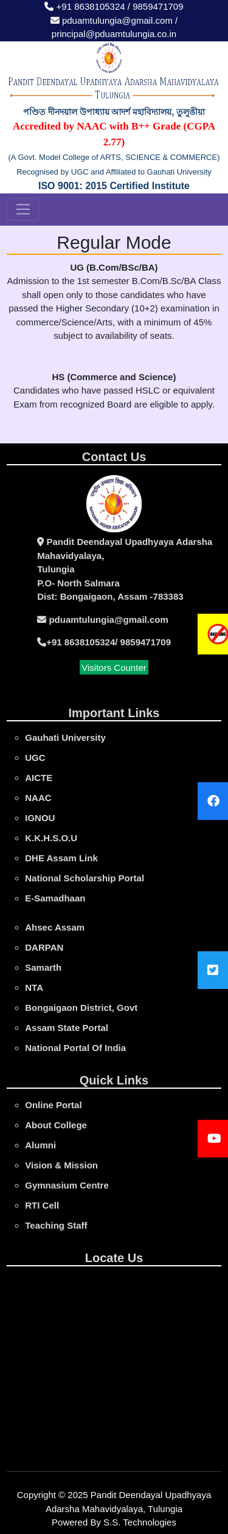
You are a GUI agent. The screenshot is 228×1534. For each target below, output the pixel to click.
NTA (34, 987)
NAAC (38, 798)
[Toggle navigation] (23, 209)
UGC (35, 757)
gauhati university (65, 737)
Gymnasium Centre (67, 1185)
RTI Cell (42, 1205)
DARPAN (44, 947)
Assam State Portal (66, 1027)
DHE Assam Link (61, 858)
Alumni (40, 1145)
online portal (53, 1105)
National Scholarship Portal (84, 878)
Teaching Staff (56, 1225)
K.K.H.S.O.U (51, 838)
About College (56, 1125)
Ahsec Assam (55, 927)
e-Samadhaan (55, 898)
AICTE (38, 777)
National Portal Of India (75, 1048)
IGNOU (40, 818)
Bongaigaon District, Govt (81, 1007)
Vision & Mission (61, 1165)
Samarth (43, 967)
